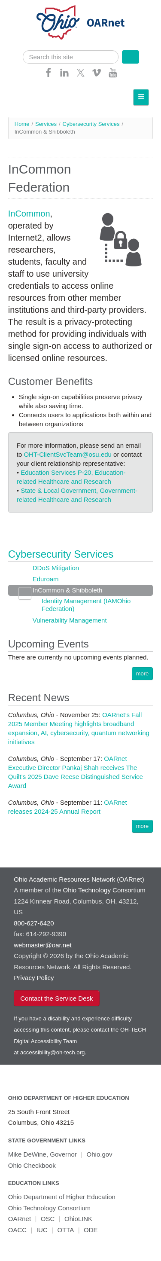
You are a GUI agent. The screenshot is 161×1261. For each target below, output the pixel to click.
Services (46, 124)
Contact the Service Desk (56, 998)
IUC (42, 1230)
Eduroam (46, 579)
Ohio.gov (99, 1154)
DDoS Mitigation (56, 567)
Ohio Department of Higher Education (68, 1098)
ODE (91, 1230)
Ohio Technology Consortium (49, 1208)
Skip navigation (24, 6)
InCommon (29, 213)
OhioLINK (78, 1218)
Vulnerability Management (70, 620)
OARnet (19, 1218)
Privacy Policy (34, 977)
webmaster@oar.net (42, 945)
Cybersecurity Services (91, 124)
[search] (71, 57)
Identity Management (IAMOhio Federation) (86, 604)
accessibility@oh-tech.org (52, 1052)
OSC (48, 1218)
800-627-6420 (34, 923)
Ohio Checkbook (32, 1165)
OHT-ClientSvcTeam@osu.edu (67, 454)
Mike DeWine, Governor (42, 1154)
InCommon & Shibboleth (68, 590)
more (142, 673)
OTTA (65, 1230)
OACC (17, 1230)
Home (22, 124)
